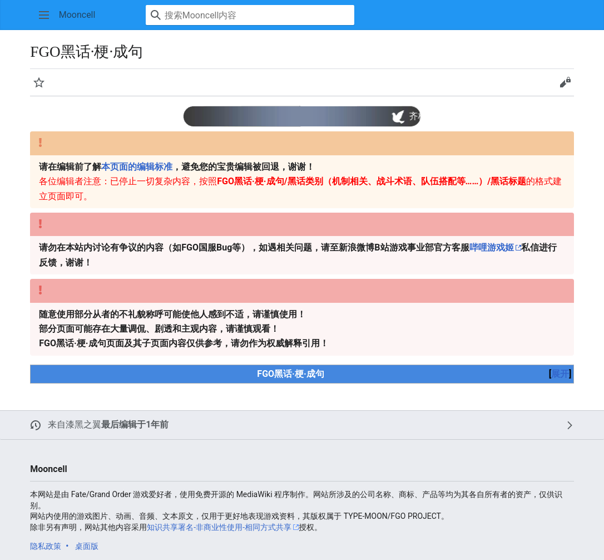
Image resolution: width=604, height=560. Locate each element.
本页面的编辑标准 (136, 166)
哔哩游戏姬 (491, 247)
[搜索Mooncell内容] (250, 15)
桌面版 (86, 546)
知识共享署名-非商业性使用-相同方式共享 (219, 527)
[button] (44, 15)
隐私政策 (45, 546)
